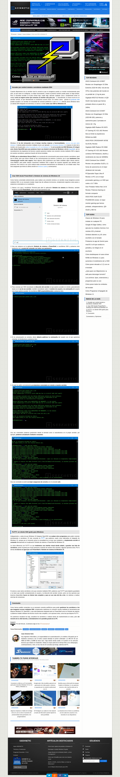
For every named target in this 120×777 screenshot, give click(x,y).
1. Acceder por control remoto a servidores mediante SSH (96, 194)
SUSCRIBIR (86, 765)
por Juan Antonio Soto (19, 80)
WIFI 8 (101, 30)
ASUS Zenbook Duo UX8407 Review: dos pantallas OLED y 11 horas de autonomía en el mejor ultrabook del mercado (97, 119)
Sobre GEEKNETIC (18, 747)
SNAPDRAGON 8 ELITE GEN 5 (80, 30)
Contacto (15, 756)
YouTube (86, 753)
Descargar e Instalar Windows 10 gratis (59, 752)
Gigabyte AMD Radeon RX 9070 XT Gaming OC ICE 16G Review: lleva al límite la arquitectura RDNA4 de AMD (96, 103)
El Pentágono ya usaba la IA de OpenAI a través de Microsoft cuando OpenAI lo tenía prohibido (45, 714)
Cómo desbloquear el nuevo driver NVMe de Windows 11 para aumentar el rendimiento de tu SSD (97, 165)
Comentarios (46, 624)
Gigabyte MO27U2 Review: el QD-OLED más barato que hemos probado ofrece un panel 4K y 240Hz (97, 89)
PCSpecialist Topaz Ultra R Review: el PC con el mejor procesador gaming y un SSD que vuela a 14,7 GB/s (97, 125)
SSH (71, 629)
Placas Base (43, 9)
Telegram (86, 756)
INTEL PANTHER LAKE (64, 30)
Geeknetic (14, 34)
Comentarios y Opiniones (94, 210)
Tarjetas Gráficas (51, 9)
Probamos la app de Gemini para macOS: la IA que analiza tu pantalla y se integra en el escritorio (97, 160)
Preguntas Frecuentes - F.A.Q (21, 753)
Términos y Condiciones (20, 750)
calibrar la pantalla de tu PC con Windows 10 (42, 147)
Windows (46, 629)
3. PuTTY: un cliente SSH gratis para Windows (97, 203)
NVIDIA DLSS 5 (41, 30)
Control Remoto (63, 629)
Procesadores (34, 9)
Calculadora (63, 4)
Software (20, 34)
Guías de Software (28, 34)
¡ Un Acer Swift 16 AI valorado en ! (60, 16)
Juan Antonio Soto (28, 634)
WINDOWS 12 (93, 30)
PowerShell (14, 151)
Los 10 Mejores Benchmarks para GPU (59, 769)
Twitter (86, 750)
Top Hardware (90, 4)
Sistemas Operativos (36, 629)
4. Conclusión (90, 207)
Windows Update (43, 166)
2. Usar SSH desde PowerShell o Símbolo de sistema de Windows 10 (97, 199)
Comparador (50, 4)
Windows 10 (54, 629)
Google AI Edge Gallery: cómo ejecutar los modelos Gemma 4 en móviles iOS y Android (97, 150)
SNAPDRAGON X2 (51, 30)
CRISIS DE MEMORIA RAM (28, 30)
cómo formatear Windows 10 (59, 145)
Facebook (87, 747)
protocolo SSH (75, 99)
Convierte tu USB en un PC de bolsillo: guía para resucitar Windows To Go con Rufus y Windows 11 (21, 686)
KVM (59, 101)
